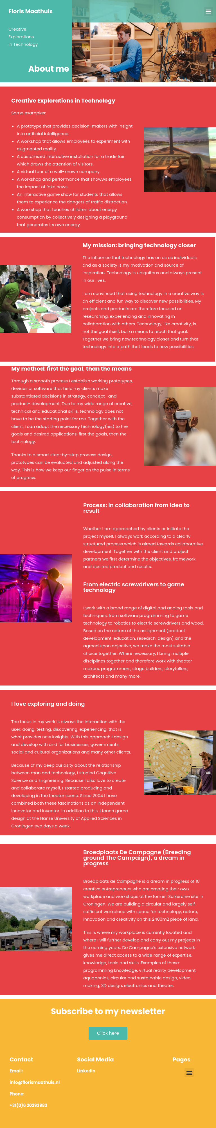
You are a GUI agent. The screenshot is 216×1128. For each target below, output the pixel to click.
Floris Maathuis (30, 11)
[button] (208, 11)
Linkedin (86, 1071)
